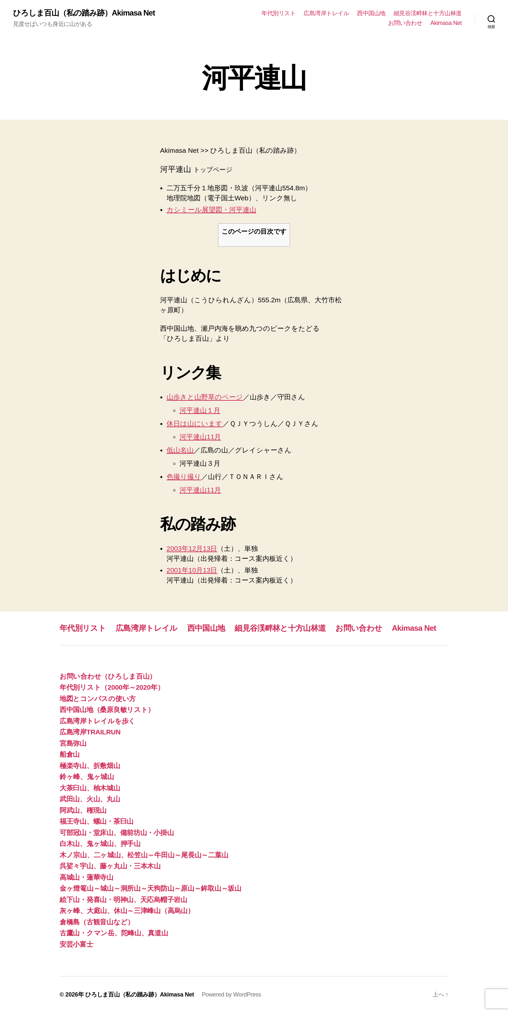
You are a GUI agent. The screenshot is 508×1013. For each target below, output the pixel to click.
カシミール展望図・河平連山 (211, 209)
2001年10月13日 (192, 570)
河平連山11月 (200, 436)
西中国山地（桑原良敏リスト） (107, 709)
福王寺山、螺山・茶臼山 (96, 821)
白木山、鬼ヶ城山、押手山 (100, 843)
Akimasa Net (446, 23)
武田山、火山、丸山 (90, 799)
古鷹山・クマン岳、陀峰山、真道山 (114, 933)
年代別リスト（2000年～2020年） (112, 687)
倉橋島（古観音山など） (97, 922)
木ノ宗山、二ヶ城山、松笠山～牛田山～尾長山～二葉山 (144, 855)
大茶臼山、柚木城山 (90, 788)
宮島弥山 (73, 743)
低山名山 (180, 450)
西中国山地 (371, 13)
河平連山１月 (199, 410)
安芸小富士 (76, 944)
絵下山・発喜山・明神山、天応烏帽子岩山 (123, 899)
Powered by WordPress (231, 994)
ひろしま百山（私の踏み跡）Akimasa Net (84, 13)
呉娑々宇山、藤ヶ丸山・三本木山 (110, 866)
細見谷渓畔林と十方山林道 (428, 13)
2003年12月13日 (192, 548)
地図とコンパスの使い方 (98, 698)
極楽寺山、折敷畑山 (90, 765)
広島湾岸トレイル (326, 13)
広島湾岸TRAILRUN (90, 732)
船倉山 (70, 754)
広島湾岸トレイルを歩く (97, 721)
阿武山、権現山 (83, 810)
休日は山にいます (195, 423)
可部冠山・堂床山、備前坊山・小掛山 (117, 832)
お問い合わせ (405, 23)
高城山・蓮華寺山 (86, 877)
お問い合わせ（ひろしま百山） (108, 676)
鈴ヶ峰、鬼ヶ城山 (87, 776)
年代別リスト (278, 13)
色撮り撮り (184, 476)
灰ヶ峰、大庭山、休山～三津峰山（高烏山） (127, 910)
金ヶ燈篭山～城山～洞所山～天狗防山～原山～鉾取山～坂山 (150, 888)
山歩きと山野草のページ (205, 397)
